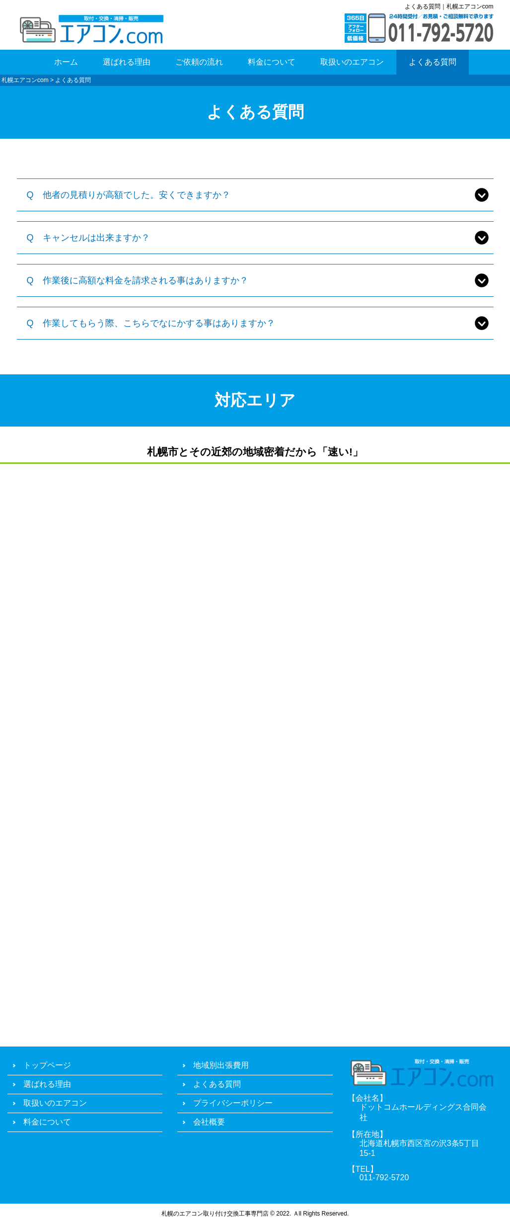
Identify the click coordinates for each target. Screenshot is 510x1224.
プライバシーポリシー (233, 1103)
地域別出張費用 (221, 1065)
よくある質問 (432, 62)
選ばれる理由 (126, 62)
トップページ (47, 1065)
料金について (271, 62)
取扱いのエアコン (352, 62)
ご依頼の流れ (199, 62)
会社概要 (209, 1122)
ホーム (66, 62)
